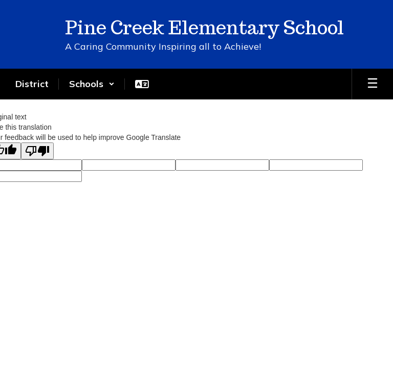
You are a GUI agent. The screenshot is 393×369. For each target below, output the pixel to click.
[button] (92, 84)
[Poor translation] (37, 150)
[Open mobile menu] (372, 84)
